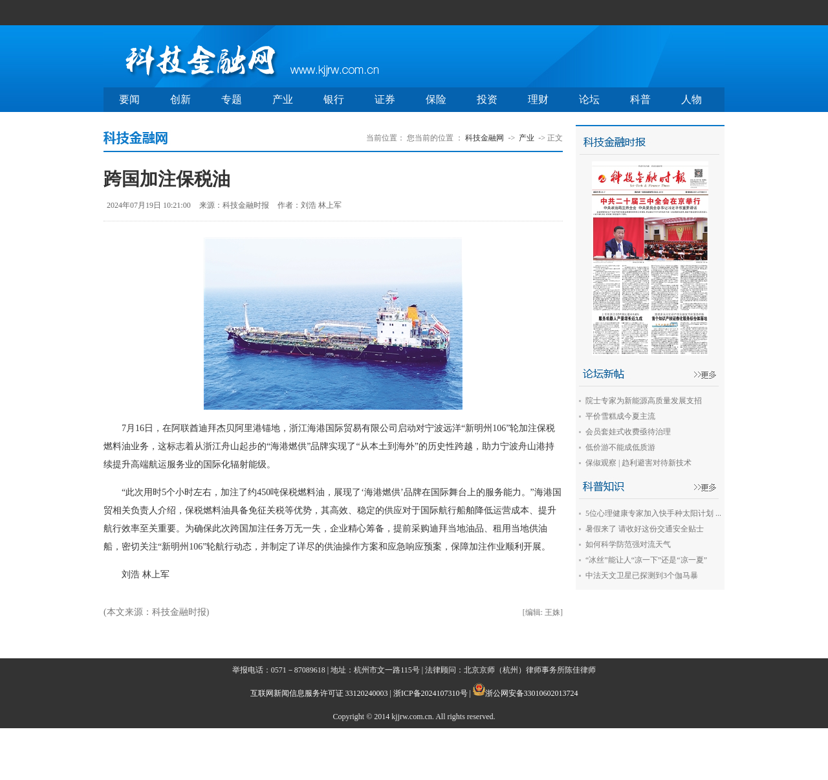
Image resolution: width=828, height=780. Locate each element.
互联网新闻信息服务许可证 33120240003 (319, 693)
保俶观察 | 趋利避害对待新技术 (638, 462)
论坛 (589, 99)
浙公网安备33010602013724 (531, 693)
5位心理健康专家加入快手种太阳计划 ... (653, 513)
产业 (282, 99)
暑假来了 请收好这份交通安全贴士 (644, 528)
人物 (691, 99)
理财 (538, 99)
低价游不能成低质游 (620, 447)
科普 (640, 99)
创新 (180, 99)
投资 (487, 99)
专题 (231, 99)
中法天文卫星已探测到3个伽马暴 (641, 575)
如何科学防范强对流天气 (628, 544)
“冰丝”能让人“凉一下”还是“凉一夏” (646, 559)
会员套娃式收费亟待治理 (628, 431)
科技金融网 (484, 137)
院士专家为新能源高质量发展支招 (643, 400)
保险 (436, 99)
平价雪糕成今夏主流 (620, 416)
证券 (385, 99)
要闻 (129, 99)
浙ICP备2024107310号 (430, 693)
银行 (333, 99)
